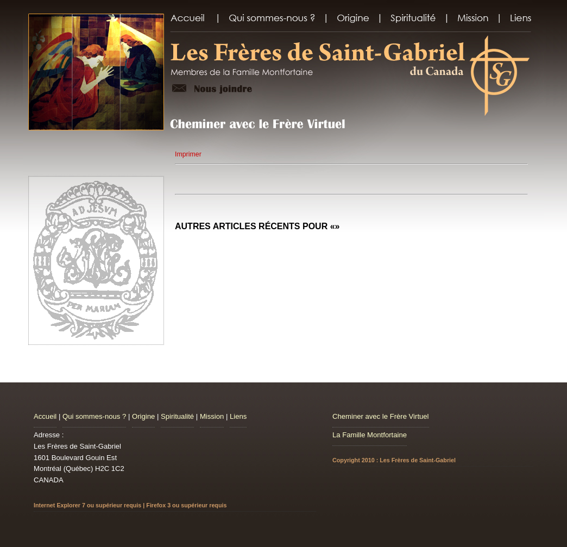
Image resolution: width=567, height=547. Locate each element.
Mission (212, 416)
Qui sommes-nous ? (94, 416)
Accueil (45, 416)
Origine (143, 416)
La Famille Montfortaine (369, 435)
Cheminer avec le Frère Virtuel (380, 416)
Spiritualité (177, 416)
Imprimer (188, 154)
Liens (238, 416)
